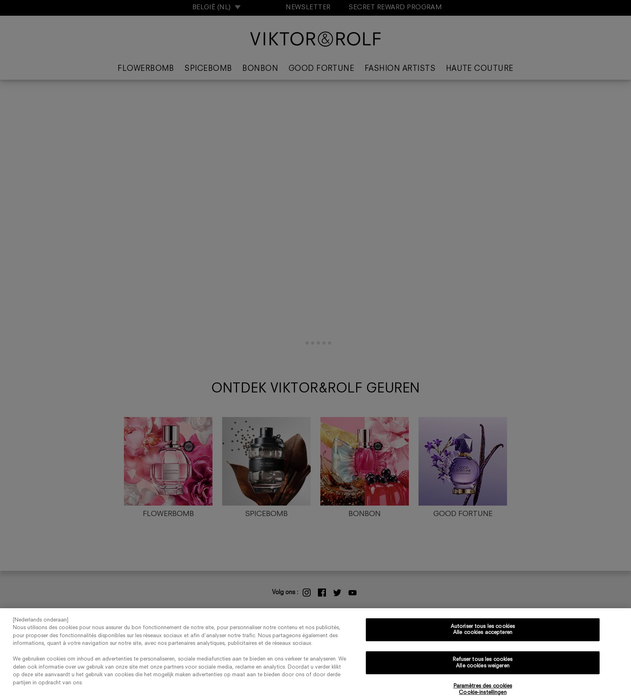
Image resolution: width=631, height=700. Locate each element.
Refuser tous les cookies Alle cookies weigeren (482, 666)
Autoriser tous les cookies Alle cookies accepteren (483, 633)
